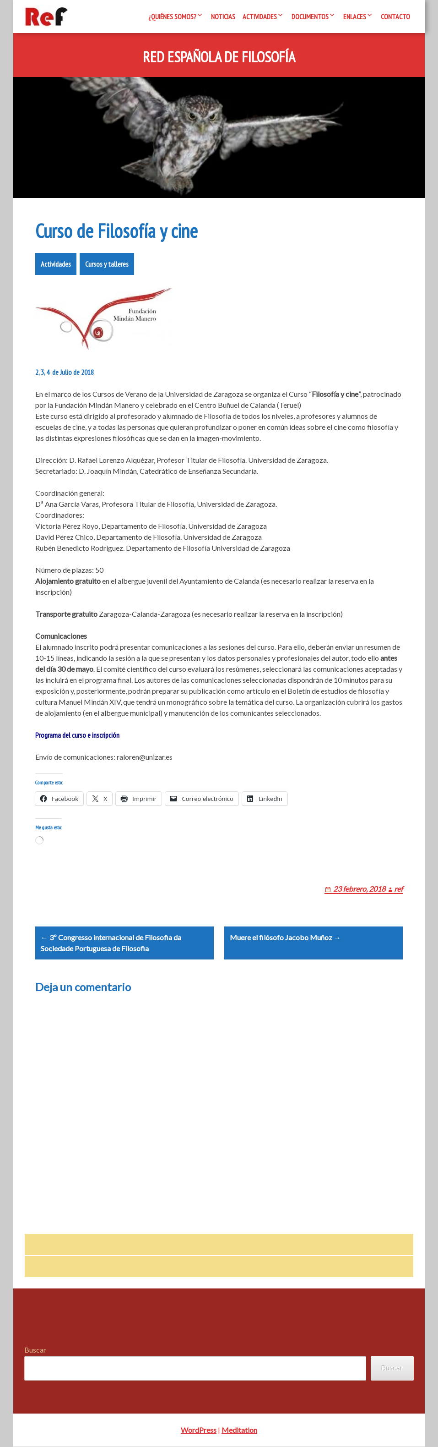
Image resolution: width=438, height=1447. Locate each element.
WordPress (198, 1430)
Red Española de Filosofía (219, 57)
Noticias (223, 16)
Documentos (310, 16)
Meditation (239, 1430)
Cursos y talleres (107, 264)
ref (398, 888)
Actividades (260, 16)
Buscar (35, 1350)
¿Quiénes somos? (172, 16)
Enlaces (354, 16)
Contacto (395, 16)
